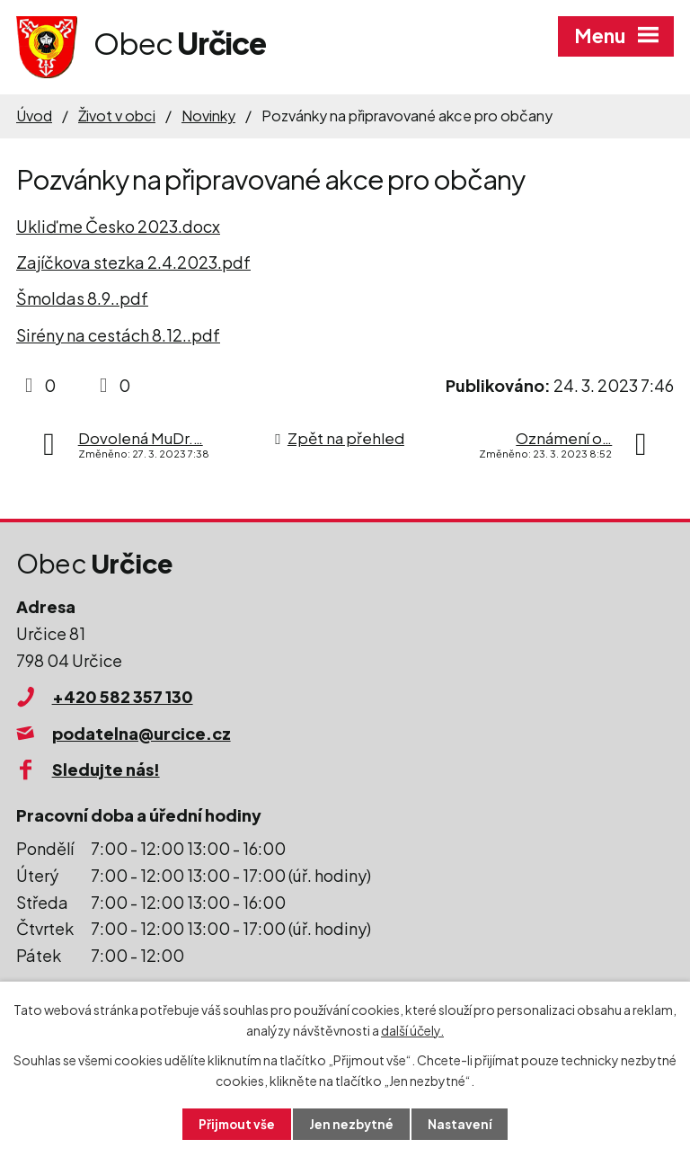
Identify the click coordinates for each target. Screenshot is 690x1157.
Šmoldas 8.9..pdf (82, 298)
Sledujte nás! (106, 769)
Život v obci (116, 115)
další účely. (412, 1029)
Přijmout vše (235, 1124)
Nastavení (462, 1124)
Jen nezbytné (352, 1124)
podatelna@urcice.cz (141, 733)
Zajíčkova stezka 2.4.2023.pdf (133, 262)
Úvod (34, 115)
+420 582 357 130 (122, 696)
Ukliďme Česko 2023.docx (118, 226)
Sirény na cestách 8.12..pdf (118, 335)
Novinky (208, 115)
